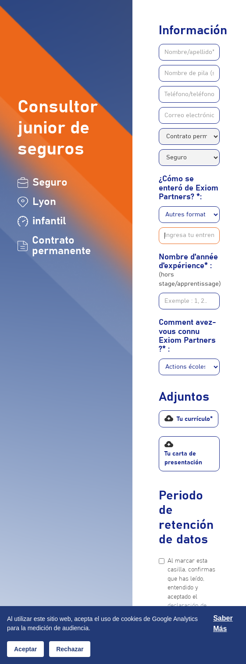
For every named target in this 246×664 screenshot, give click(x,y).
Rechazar (69, 649)
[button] (188, 418)
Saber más (222, 623)
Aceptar (25, 649)
